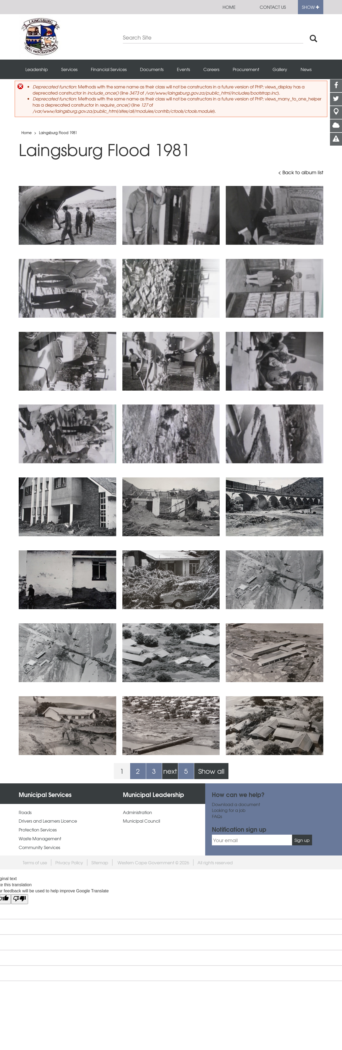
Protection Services (38, 830)
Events (183, 69)
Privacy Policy (69, 862)
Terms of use (35, 862)
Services (69, 69)
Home (229, 7)
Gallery (280, 69)
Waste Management (40, 838)
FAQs (217, 816)
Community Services (39, 847)
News (306, 69)
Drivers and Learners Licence (48, 821)
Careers (211, 69)
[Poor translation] (19, 899)
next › (170, 772)
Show (310, 7)
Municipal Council (141, 821)
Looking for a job (229, 810)
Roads (25, 812)
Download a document (236, 804)
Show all (211, 771)
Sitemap (99, 862)
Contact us (273, 7)
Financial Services (109, 69)
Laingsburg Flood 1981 (58, 132)
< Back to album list (300, 172)
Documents (152, 69)
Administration (137, 812)
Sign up (302, 840)
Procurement (246, 69)
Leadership (36, 69)
